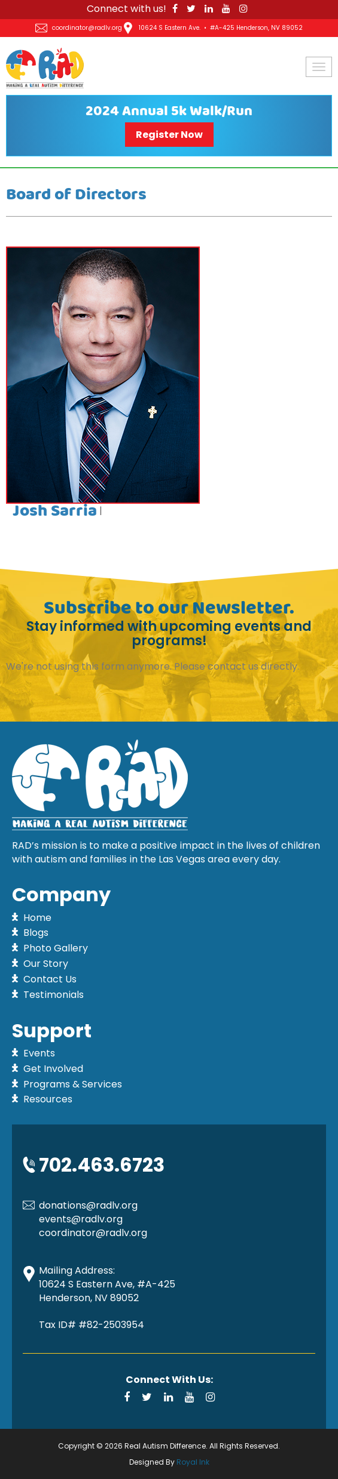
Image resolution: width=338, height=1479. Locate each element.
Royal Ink (192, 1462)
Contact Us (50, 979)
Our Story (45, 963)
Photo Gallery (55, 948)
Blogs (35, 932)
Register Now (169, 134)
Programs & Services (72, 1084)
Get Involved (53, 1069)
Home (37, 918)
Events (39, 1053)
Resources (47, 1099)
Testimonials (53, 995)
